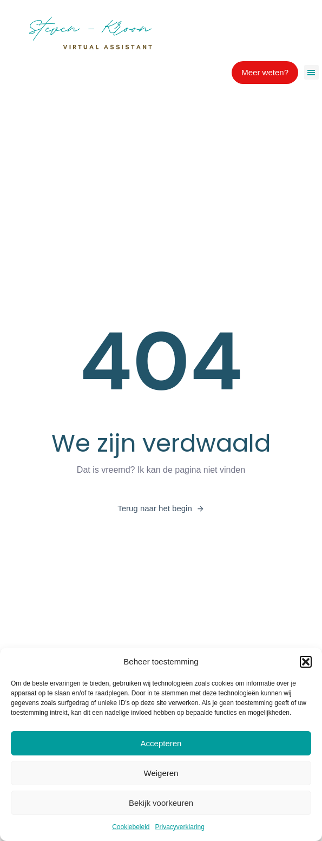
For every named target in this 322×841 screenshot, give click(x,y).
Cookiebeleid (130, 827)
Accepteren (161, 743)
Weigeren (161, 773)
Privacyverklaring (180, 827)
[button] (305, 661)
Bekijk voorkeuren (161, 802)
